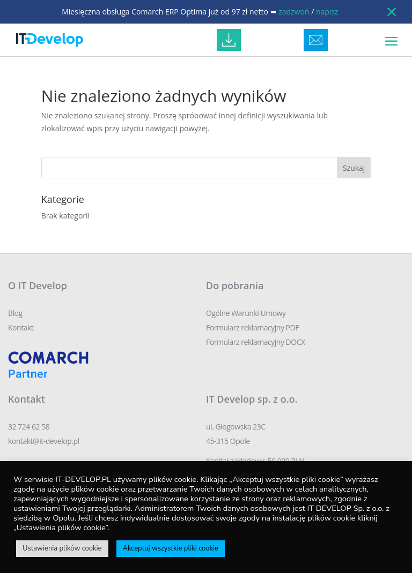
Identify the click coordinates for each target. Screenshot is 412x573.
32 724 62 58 (28, 426)
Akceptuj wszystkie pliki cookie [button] (170, 548)
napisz (327, 11)
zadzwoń (293, 11)
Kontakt (20, 327)
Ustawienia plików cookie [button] (62, 548)
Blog (15, 313)
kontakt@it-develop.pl (43, 441)
